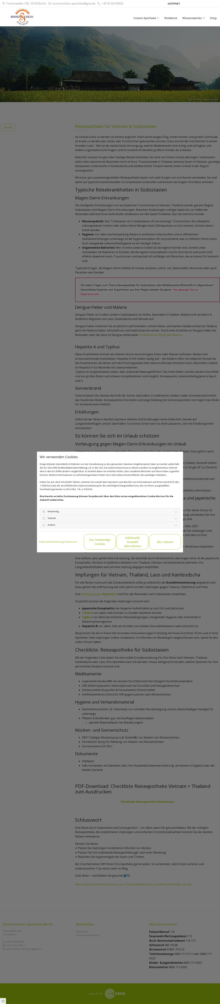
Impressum (71, 541)
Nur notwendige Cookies (99, 542)
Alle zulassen (165, 542)
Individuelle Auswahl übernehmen (132, 542)
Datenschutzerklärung (50, 541)
